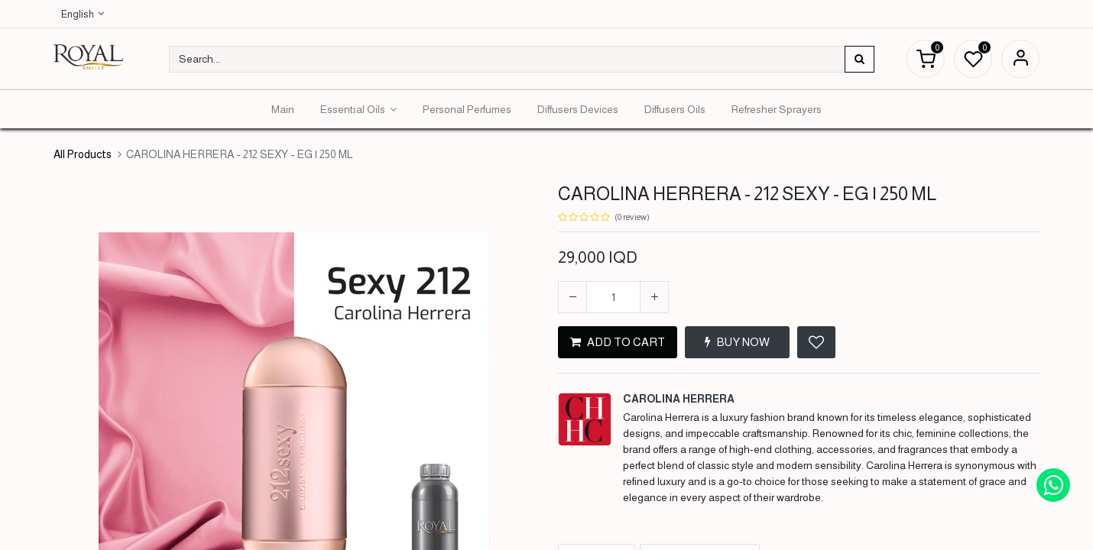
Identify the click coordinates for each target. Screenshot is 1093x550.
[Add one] (654, 297)
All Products (83, 154)
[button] (816, 342)
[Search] (859, 59)
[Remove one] (572, 297)
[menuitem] (283, 109)
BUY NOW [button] (737, 341)
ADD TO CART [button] (617, 341)
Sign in (1020, 59)
